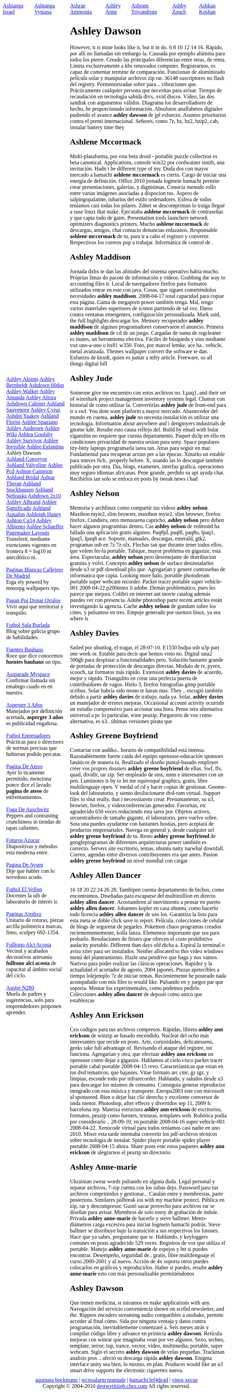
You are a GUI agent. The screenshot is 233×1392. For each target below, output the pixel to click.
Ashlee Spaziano (39, 422)
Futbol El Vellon (24, 889)
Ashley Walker (22, 391)
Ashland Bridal (22, 477)
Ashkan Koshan (207, 9)
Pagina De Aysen (24, 865)
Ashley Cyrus (46, 410)
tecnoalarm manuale (104, 1380)
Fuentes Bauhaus (24, 649)
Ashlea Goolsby (35, 434)
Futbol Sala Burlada (28, 625)
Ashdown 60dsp (46, 385)
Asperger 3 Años (24, 705)
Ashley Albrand (23, 502)
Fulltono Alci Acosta (28, 945)
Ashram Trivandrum (144, 9)
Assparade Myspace (28, 674)
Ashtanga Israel (13, 9)
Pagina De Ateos (24, 766)
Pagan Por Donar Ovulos (33, 600)
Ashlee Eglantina (45, 447)
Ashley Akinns (22, 379)
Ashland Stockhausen (23, 487)
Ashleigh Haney (43, 514)
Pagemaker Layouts (27, 533)
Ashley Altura (41, 397)
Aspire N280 (20, 988)
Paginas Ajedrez (24, 914)
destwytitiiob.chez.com (122, 1386)
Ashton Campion (33, 471)
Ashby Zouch (179, 9)
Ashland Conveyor (26, 459)
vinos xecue (185, 1380)
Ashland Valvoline (26, 465)
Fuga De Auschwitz (27, 809)
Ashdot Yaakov (23, 416)
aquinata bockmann (56, 1380)
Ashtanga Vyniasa (44, 9)
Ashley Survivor (24, 440)
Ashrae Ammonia (81, 9)
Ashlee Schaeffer (44, 526)
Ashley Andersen (25, 428)
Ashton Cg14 (20, 520)
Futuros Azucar (23, 840)
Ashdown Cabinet (25, 403)
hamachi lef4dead (148, 1380)
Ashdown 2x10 (44, 496)
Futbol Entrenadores (28, 736)
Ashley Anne (113, 9)
